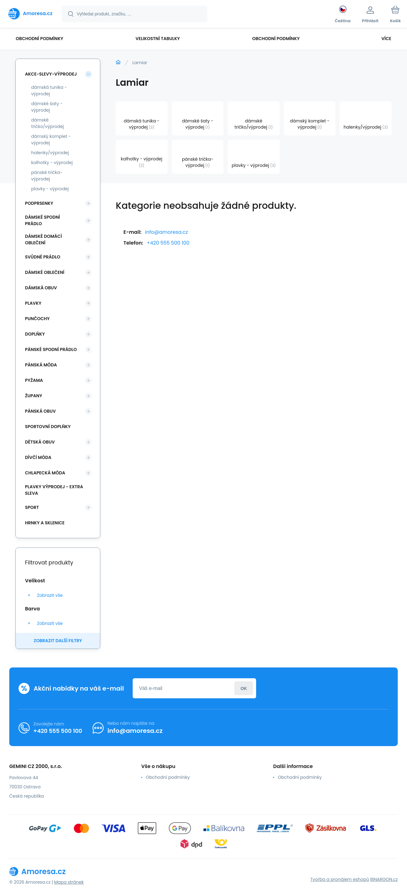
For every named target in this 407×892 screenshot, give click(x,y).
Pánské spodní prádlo (51, 349)
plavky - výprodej (50, 189)
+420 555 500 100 (168, 242)
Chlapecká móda (45, 473)
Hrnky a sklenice (44, 523)
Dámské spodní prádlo (42, 220)
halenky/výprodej (50, 153)
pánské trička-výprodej (46, 175)
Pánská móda (41, 365)
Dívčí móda (38, 457)
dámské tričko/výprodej (47, 123)
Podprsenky (39, 203)
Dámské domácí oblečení (43, 239)
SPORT (32, 507)
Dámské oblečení (44, 272)
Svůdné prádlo (42, 257)
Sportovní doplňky (48, 426)
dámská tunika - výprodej (49, 90)
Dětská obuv (40, 442)
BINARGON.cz (384, 879)
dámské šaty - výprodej (47, 107)
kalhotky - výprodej (52, 162)
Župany (33, 396)
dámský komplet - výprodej (51, 139)
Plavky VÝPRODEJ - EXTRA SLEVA (54, 490)
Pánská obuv (40, 411)
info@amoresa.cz (166, 232)
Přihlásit (243, 688)
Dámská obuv (41, 288)
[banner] (30, 13)
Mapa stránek (69, 882)
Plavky (33, 303)
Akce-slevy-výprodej (51, 74)
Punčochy (37, 319)
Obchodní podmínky (168, 777)
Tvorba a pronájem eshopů (339, 879)
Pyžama (34, 380)
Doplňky (35, 334)
